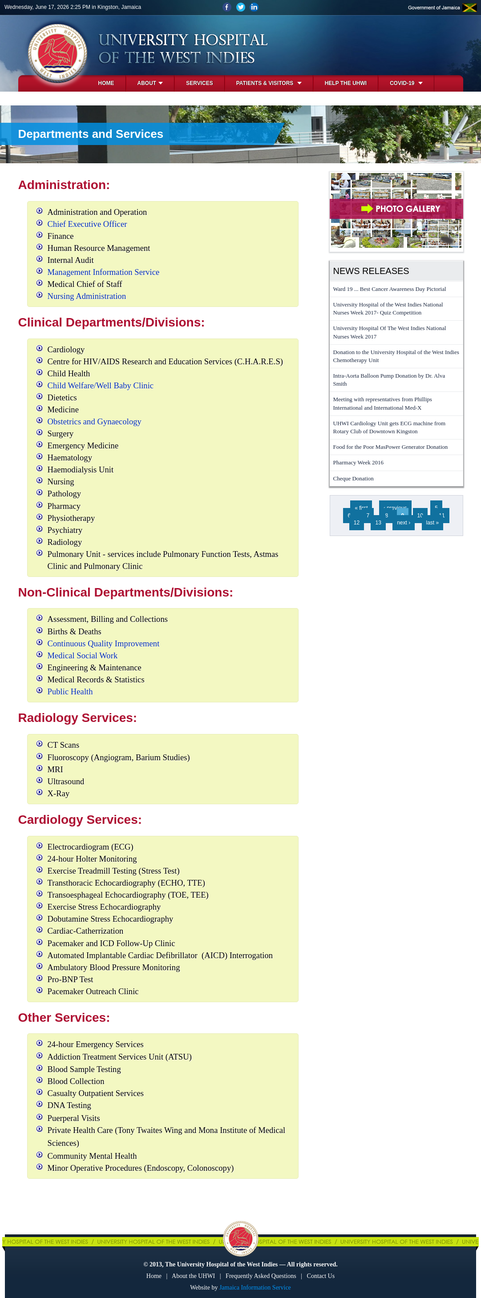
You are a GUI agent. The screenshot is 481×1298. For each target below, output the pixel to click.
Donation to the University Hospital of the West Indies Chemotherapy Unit (396, 356)
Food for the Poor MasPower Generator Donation (390, 446)
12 (357, 523)
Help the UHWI (346, 83)
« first (361, 508)
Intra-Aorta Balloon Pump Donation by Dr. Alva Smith (389, 379)
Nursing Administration (87, 296)
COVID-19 (406, 83)
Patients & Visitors (269, 83)
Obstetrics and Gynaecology (94, 421)
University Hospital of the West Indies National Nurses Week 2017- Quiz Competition (388, 308)
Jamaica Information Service (255, 1287)
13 (378, 523)
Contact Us (321, 1276)
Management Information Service (104, 272)
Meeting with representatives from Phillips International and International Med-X (382, 403)
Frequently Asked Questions (261, 1276)
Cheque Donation (353, 478)
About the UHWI (193, 1276)
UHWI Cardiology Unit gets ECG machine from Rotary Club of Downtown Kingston (389, 427)
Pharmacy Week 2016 (358, 462)
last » (432, 523)
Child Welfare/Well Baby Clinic (101, 385)
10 (420, 515)
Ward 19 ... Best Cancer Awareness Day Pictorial (389, 289)
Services (199, 83)
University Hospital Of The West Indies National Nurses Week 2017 (389, 332)
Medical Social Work (83, 655)
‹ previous (395, 508)
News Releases (371, 271)
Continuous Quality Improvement (104, 643)
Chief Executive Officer (87, 224)
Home (106, 83)
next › (403, 523)
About (150, 83)
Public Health (70, 691)
